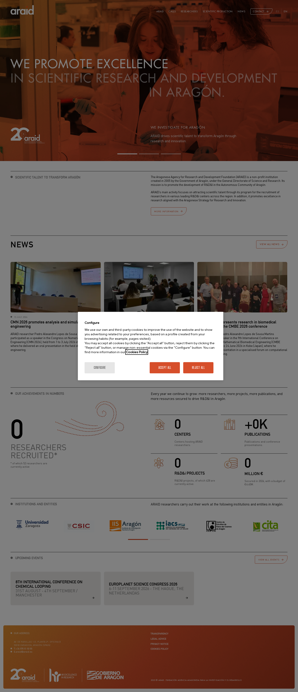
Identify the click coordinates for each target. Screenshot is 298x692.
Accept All (164, 367)
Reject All (198, 367)
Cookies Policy (136, 352)
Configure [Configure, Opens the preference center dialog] (100, 367)
